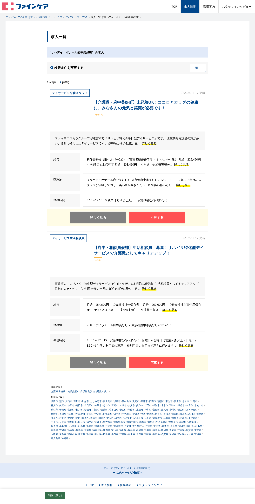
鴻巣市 (156, 405)
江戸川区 (128, 417)
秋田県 (190, 426)
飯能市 (144, 401)
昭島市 (183, 417)
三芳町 (104, 409)
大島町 (73, 426)
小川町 (98, 413)
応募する (156, 217)
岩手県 (173, 426)
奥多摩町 (63, 426)
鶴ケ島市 (126, 401)
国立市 (81, 421)
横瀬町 (71, 413)
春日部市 (88, 405)
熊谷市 (139, 405)
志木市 (185, 401)
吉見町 (164, 409)
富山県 (114, 430)
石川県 (123, 430)
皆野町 (54, 413)
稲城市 (142, 421)
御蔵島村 (118, 426)
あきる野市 (161, 421)
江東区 (183, 413)
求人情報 (190, 6)
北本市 (164, 405)
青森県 (165, 426)
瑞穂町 (182, 421)
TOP (174, 6)
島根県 (90, 434)
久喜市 (62, 405)
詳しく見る (149, 143)
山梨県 (139, 430)
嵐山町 (181, 409)
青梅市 (175, 417)
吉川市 (131, 405)
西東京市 (173, 421)
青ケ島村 (137, 426)
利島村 (81, 426)
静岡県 (164, 430)
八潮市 (123, 405)
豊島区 (71, 417)
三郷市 (114, 405)
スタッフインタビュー (236, 6)
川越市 (85, 401)
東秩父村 (107, 413)
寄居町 (90, 413)
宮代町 (71, 409)
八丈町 (127, 426)
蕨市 (61, 401)
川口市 (68, 401)
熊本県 (181, 434)
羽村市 (151, 421)
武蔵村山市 (132, 421)
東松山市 (198, 405)
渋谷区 (158, 413)
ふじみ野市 (96, 401)
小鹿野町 (80, 413)
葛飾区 (118, 417)
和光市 (169, 401)
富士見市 (107, 401)
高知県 (148, 434)
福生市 (90, 421)
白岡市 (117, 413)
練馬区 (102, 417)
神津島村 (99, 426)
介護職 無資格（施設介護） (94, 391)
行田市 (148, 405)
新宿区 (150, 413)
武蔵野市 (157, 417)
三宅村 (108, 426)
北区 (78, 417)
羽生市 (172, 405)
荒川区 (85, 417)
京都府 (197, 430)
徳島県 (123, 434)
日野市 (62, 421)
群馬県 (79, 430)
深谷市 (181, 405)
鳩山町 (131, 409)
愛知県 (172, 430)
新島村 (90, 426)
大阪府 (54, 434)
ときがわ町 (191, 409)
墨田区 (175, 413)
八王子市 (138, 417)
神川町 (148, 409)
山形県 (198, 426)
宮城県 (182, 426)
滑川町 (172, 409)
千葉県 (87, 430)
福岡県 (156, 434)
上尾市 (194, 401)
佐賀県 (164, 434)
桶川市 (54, 405)
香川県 (131, 434)
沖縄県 (65, 438)
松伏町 (87, 409)
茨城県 (62, 430)
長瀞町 (62, 413)
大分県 (189, 434)
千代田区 (126, 413)
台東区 (166, 413)
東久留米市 (119, 421)
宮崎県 (197, 434)
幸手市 (98, 405)
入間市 (136, 401)
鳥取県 (81, 434)
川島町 (96, 409)
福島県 (54, 430)
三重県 (181, 430)
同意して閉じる (54, 495)
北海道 (157, 426)
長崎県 (172, 434)
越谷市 (106, 405)
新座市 (177, 401)
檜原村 (54, 426)
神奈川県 (97, 430)
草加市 (77, 401)
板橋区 (93, 417)
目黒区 (200, 413)
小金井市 (192, 417)
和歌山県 (72, 434)
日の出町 (192, 421)
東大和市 (107, 421)
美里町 (156, 409)
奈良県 (62, 434)
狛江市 (98, 421)
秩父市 (54, 409)
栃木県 (71, 430)
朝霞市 (160, 401)
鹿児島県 (55, 438)
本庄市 (189, 405)
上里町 (139, 409)
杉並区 (62, 417)
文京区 (54, 417)
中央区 (136, 413)
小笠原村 (147, 426)
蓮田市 (79, 405)
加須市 (71, 405)
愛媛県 (139, 434)
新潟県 (106, 430)
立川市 (148, 417)
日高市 (152, 401)
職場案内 (209, 6)
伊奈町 (62, 409)
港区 (143, 413)
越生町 (123, 409)
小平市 (54, 421)
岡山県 (98, 434)
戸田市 (54, 401)
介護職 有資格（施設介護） (65, 391)
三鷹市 (166, 417)
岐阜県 (156, 430)
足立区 (110, 417)
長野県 (148, 430)
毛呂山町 (113, 409)
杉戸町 (79, 409)
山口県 (114, 434)
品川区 (191, 413)
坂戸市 (117, 401)
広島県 (106, 434)
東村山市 (72, 421)
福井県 (131, 430)
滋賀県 (189, 430)
